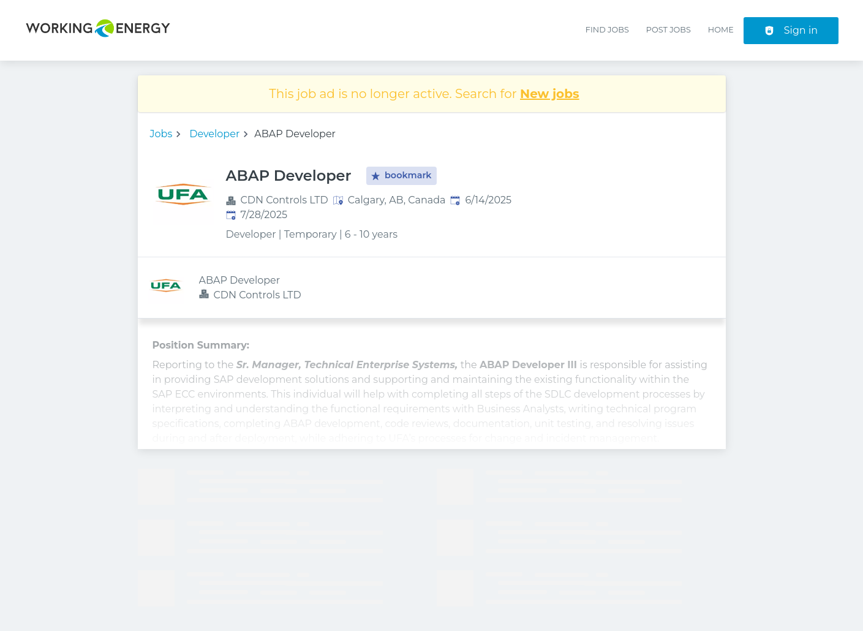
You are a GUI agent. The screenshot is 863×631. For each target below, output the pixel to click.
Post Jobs (668, 29)
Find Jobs (607, 29)
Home (721, 29)
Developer (214, 134)
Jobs (161, 134)
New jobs (549, 93)
